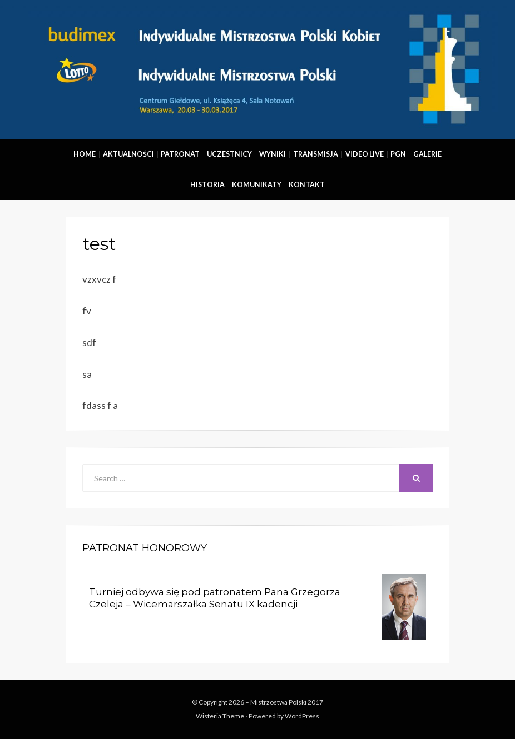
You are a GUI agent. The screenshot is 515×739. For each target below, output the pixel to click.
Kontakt (307, 185)
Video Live (364, 154)
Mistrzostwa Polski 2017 (286, 702)
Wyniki (272, 154)
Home (84, 154)
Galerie (427, 154)
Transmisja (315, 154)
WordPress (302, 716)
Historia (207, 185)
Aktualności (128, 154)
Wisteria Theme (220, 716)
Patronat (180, 154)
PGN (398, 154)
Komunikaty (256, 185)
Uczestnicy (229, 154)
